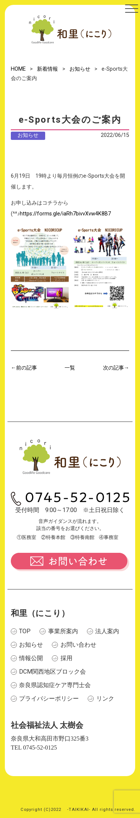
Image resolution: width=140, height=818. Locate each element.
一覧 (70, 368)
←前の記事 (24, 368)
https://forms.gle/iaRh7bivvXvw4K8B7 (65, 214)
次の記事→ (116, 368)
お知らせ (28, 135)
